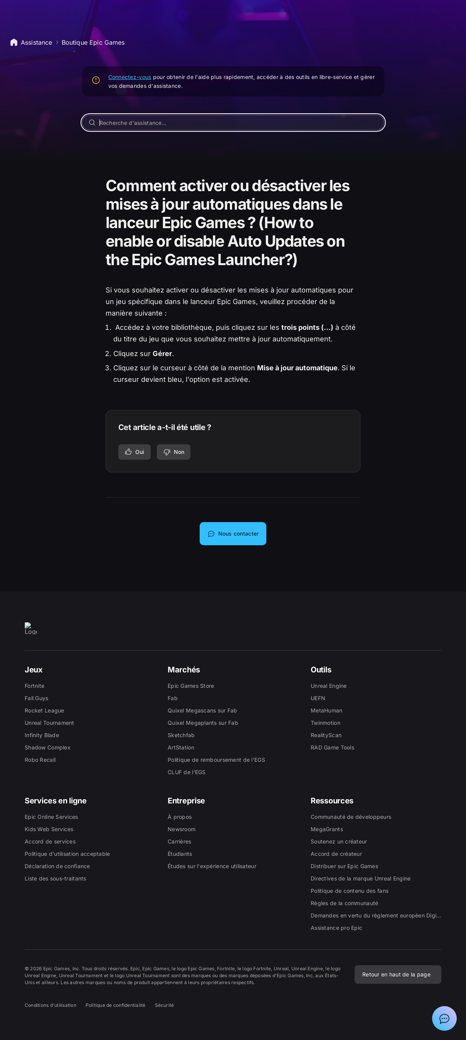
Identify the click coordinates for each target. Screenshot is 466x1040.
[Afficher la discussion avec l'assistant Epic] (444, 1018)
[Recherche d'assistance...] (233, 122)
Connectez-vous (129, 77)
